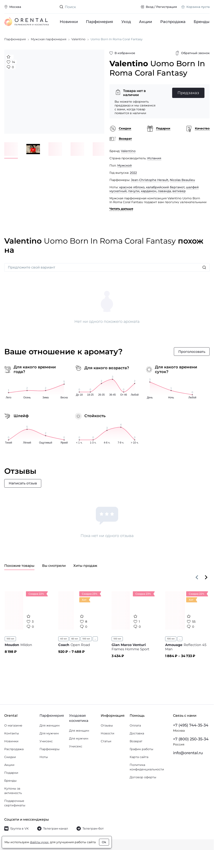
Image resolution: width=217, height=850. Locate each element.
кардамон (148, 192)
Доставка (137, 733)
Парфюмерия (99, 21)
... (95, 639)
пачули (133, 192)
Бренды (202, 21)
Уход (126, 21)
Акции (145, 21)
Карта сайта (139, 757)
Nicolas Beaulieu (182, 181)
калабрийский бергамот (165, 188)
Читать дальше (121, 209)
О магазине (13, 725)
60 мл (74, 639)
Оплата (135, 725)
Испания (154, 159)
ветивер (179, 192)
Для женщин (50, 725)
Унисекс (46, 741)
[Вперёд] (206, 578)
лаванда (164, 192)
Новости (107, 733)
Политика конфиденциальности (147, 767)
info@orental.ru (188, 753)
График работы (141, 749)
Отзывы (107, 725)
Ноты (44, 757)
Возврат (136, 741)
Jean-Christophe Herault (149, 181)
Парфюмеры (50, 749)
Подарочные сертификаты (14, 803)
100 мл (10, 639)
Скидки (10, 757)
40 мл (63, 639)
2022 (133, 173)
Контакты (11, 733)
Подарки (11, 773)
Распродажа (173, 21)
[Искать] (204, 268)
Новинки (69, 21)
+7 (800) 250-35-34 (190, 739)
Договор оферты (143, 777)
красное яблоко (132, 188)
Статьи (106, 741)
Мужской (124, 166)
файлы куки (39, 842)
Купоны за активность (13, 791)
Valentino (128, 152)
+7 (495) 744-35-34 (190, 725)
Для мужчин (49, 733)
